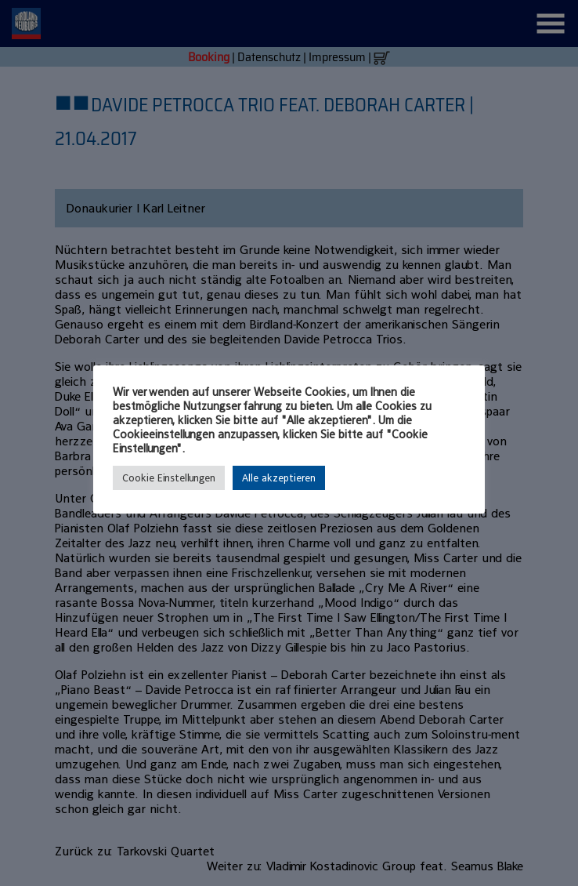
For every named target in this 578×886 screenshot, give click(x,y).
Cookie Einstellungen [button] (168, 478)
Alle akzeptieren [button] (279, 478)
